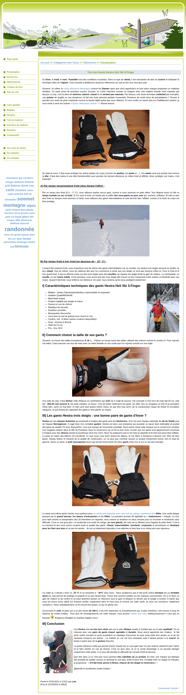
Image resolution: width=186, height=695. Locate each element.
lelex (32, 234)
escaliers (28, 178)
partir (9, 210)
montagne (14, 205)
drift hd (28, 194)
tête (32, 216)
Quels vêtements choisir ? (85, 103)
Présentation (13, 72)
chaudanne (12, 178)
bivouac (22, 246)
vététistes (19, 182)
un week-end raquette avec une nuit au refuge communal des (124, 513)
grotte (17, 234)
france (29, 181)
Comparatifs (13, 135)
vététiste (14, 223)
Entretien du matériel (17, 125)
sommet (25, 198)
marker (31, 242)
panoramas (10, 242)
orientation (11, 199)
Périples (11, 115)
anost (17, 213)
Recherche (12, 77)
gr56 (7, 185)
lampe (27, 238)
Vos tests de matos (16, 148)
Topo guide (12, 59)
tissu (7, 234)
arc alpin (17, 238)
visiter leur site (138, 613)
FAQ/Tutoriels (13, 82)
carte (10, 190)
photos (25, 213)
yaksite (29, 210)
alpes (31, 206)
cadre (11, 194)
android (18, 194)
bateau (25, 234)
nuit (12, 246)
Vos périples (13, 158)
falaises (15, 185)
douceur (24, 223)
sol (12, 216)
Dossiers (11, 130)
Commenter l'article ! (168, 688)
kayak (18, 216)
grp (20, 178)
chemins (20, 190)
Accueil (44, 62)
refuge (9, 182)
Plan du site (13, 92)
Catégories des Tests (66, 62)
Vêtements (89, 62)
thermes (9, 213)
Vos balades (13, 153)
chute (30, 190)
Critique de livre (15, 87)
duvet (24, 185)
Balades (11, 110)
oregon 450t (13, 220)
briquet (16, 210)
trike (31, 185)
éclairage (22, 242)
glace (25, 216)
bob (23, 210)
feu (10, 238)
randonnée (19, 229)
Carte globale (13, 105)
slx (12, 234)
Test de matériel (15, 120)
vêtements (26, 220)
